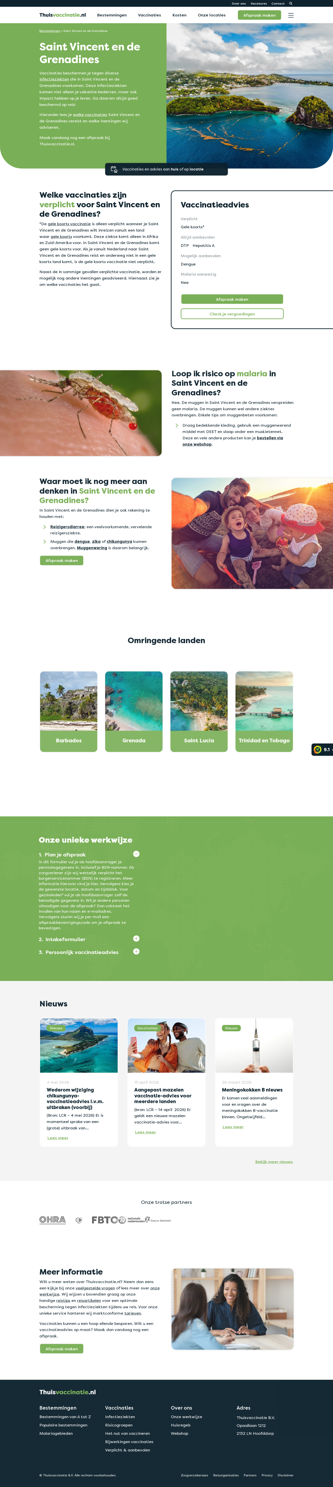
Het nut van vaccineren (127, 1454)
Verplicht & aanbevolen (127, 1470)
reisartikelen (89, 1321)
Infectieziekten (120, 1437)
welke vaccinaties (90, 114)
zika (96, 562)
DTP (185, 245)
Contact (278, 3)
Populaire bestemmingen (63, 1445)
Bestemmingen (112, 15)
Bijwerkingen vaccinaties (129, 1462)
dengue (82, 562)
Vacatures (259, 3)
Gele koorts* (192, 226)
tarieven (132, 1334)
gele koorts (61, 236)
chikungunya (119, 562)
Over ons (239, 3)
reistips (63, 1321)
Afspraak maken (259, 15)
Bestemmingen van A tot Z (65, 1437)
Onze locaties (212, 15)
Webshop (179, 1454)
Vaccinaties (149, 15)
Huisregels (181, 1445)
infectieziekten (54, 79)
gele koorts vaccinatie (69, 223)
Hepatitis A (203, 245)
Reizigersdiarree (67, 547)
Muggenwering (92, 568)
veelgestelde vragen (95, 1308)
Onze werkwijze (186, 1437)
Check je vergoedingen (232, 313)
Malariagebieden (56, 1454)
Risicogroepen (119, 1445)
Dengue (188, 264)
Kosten (179, 15)
